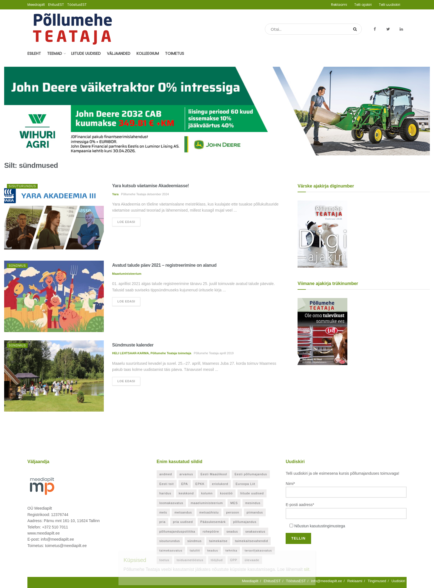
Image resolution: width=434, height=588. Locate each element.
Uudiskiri (398, 581)
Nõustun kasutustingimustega (319, 526)
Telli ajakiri (363, 4)
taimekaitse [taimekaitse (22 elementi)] (218, 541)
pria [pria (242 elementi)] (162, 521)
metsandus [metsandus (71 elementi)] (183, 512)
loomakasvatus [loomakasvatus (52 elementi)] (171, 503)
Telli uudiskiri (389, 4)
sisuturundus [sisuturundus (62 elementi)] (169, 541)
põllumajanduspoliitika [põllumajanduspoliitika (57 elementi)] (177, 531)
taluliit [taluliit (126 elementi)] (195, 550)
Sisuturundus (22, 186)
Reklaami (339, 4)
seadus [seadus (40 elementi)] (232, 531)
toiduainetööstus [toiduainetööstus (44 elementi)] (190, 560)
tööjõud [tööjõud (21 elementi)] (217, 560)
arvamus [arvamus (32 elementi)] (186, 474)
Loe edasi (126, 222)
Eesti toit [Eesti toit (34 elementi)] (166, 484)
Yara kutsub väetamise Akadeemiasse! (150, 185)
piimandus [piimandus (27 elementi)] (255, 512)
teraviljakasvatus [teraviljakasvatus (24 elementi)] (258, 550)
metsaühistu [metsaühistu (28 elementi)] (209, 512)
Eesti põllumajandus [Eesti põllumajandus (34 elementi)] (250, 474)
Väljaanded (118, 53)
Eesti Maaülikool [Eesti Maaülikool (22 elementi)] (213, 474)
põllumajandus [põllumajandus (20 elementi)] (244, 521)
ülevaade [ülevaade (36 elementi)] (252, 560)
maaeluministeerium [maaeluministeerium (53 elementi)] (207, 503)
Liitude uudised (86, 53)
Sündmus (17, 265)
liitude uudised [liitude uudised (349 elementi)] (252, 493)
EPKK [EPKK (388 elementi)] (200, 484)
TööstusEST (77, 4)
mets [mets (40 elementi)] (163, 512)
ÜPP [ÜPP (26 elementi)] (233, 560)
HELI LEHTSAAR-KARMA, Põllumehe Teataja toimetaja (151, 353)
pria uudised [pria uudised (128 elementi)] (183, 521)
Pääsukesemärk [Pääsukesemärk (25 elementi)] (213, 521)
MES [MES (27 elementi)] (234, 503)
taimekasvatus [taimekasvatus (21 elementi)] (170, 550)
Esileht (34, 53)
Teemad (54, 53)
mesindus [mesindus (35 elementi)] (252, 503)
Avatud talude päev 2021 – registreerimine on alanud (164, 265)
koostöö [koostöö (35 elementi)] (226, 493)
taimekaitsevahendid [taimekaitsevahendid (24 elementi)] (251, 541)
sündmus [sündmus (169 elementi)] (194, 541)
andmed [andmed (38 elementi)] (165, 474)
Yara (115, 194)
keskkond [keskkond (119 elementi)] (186, 493)
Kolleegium (147, 53)
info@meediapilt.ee (326, 581)
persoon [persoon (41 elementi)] (232, 512)
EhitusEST (56, 4)
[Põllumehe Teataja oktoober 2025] (322, 331)
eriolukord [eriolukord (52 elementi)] (220, 484)
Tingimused (377, 581)
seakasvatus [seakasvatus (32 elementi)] (255, 531)
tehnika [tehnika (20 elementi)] (231, 550)
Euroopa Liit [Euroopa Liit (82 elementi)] (245, 484)
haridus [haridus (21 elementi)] (165, 493)
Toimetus (174, 53)
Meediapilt (36, 4)
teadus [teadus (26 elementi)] (212, 550)
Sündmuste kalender (132, 345)
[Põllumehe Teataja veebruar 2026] (322, 234)
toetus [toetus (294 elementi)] (164, 560)
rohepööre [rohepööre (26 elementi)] (211, 531)
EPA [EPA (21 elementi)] (184, 484)
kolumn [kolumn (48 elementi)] (207, 493)
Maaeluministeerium (126, 273)
